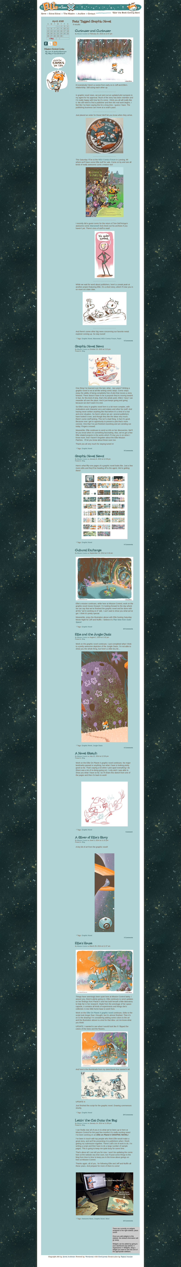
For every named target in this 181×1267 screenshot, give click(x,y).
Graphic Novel (87, 339)
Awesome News (87, 1219)
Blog (83, 351)
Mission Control (82, 34)
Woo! (107, 1219)
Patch (119, 339)
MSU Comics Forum (107, 160)
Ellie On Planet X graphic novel (100, 1013)
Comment (129, 832)
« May (51, 39)
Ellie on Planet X (92, 6)
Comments (128, 340)
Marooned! (94, 226)
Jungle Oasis (97, 746)
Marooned (96, 339)
